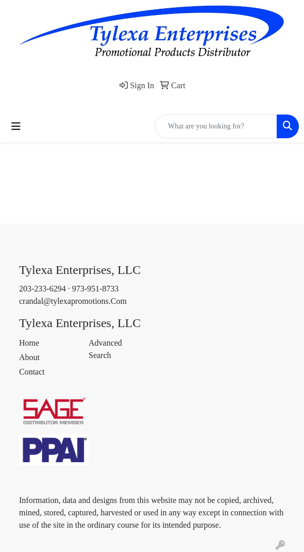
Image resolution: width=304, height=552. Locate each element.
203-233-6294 (42, 288)
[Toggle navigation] (16, 126)
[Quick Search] (216, 126)
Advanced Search (105, 349)
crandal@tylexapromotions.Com (73, 301)
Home (29, 342)
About (29, 357)
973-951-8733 (95, 288)
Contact (32, 371)
